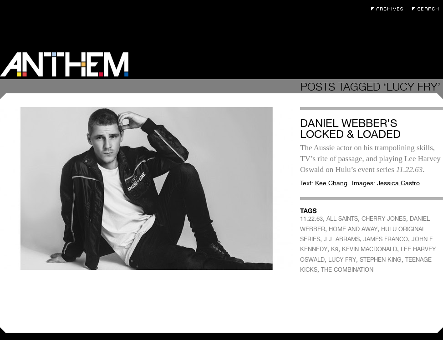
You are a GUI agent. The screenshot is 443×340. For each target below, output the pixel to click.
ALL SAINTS (342, 218)
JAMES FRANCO (385, 239)
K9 (334, 249)
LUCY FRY (342, 259)
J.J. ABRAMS (342, 239)
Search (427, 8)
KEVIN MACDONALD (369, 249)
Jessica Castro (398, 183)
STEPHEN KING (381, 259)
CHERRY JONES (384, 218)
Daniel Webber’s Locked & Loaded (350, 129)
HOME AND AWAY (353, 229)
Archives (389, 8)
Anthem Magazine (64, 64)
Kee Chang (331, 183)
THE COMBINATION (347, 269)
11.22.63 (311, 218)
